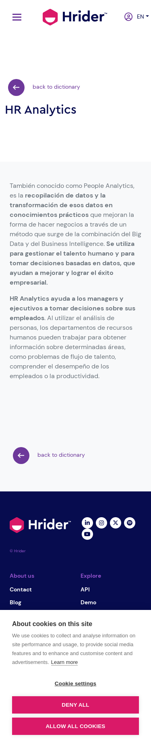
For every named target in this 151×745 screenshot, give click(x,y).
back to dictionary (44, 87)
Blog (15, 602)
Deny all (75, 705)
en (138, 16)
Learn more (64, 662)
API (85, 589)
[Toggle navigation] (15, 17)
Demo (88, 602)
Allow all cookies (75, 726)
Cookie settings (76, 683)
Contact (21, 589)
